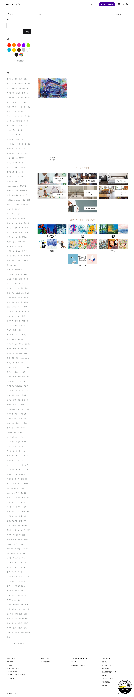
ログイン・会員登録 (107, 4)
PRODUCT (10, 665)
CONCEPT (10, 662)
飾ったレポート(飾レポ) (78, 665)
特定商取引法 (106, 682)
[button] (52, 236)
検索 (27, 32)
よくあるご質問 (106, 665)
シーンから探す (12, 671)
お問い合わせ (106, 668)
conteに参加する (45, 662)
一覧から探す (12, 678)
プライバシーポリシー (108, 679)
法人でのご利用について (109, 672)
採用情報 (104, 685)
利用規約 (104, 675)
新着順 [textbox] (119, 14)
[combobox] (122, 14)
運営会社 (104, 662)
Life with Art (74, 662)
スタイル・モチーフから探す (16, 675)
